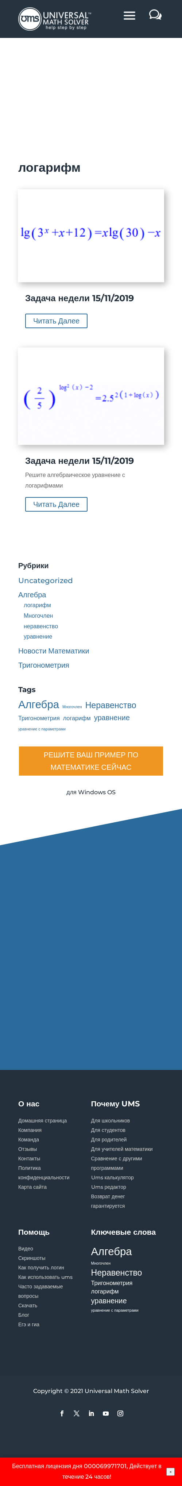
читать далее (56, 321)
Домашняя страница (42, 1120)
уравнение (38, 636)
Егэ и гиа (28, 1324)
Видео (25, 1248)
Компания (30, 1130)
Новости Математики (53, 651)
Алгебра (32, 594)
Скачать (28, 1305)
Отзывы (27, 1149)
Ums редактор (108, 1187)
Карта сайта (32, 1187)
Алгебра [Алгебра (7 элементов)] (38, 704)
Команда (28, 1139)
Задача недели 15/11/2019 (79, 298)
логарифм (37, 605)
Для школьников (110, 1120)
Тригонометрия (43, 665)
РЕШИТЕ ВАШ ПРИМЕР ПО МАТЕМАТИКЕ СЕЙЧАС (91, 761)
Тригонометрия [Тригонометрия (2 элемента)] (39, 718)
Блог (23, 1315)
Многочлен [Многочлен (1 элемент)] (72, 707)
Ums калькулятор (112, 1177)
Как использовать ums (45, 1277)
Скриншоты (32, 1258)
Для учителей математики (122, 1149)
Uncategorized (45, 580)
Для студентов (108, 1130)
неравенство (41, 626)
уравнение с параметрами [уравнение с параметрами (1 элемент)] (42, 729)
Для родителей (109, 1139)
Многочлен (38, 615)
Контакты (29, 1158)
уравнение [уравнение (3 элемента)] (112, 717)
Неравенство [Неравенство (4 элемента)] (110, 705)
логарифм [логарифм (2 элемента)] (77, 718)
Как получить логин (41, 1267)
